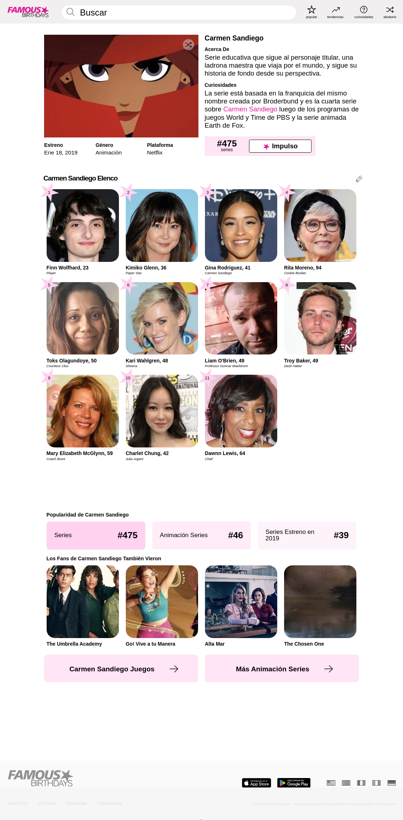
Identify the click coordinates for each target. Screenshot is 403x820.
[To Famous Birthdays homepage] (28, 12)
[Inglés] (331, 783)
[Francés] (361, 783)
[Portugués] (346, 783)
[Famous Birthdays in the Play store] (293, 783)
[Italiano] (376, 783)
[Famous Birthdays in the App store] (256, 783)
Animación (109, 152)
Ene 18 (53, 152)
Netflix (155, 152)
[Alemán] (391, 783)
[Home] (102, 778)
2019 (71, 152)
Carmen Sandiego (250, 109)
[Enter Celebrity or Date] (178, 12)
